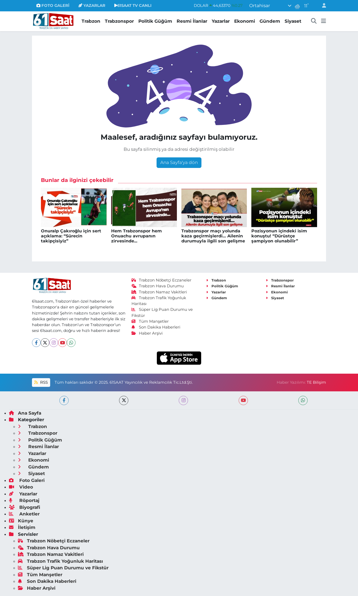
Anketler (24, 514)
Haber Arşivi (147, 333)
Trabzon (91, 21)
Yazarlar (221, 21)
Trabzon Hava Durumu (157, 286)
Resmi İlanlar (192, 21)
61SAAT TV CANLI (133, 5)
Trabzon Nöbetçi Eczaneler (161, 280)
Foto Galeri (27, 480)
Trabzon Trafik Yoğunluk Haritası (60, 561)
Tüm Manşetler (150, 321)
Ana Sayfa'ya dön (179, 162)
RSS (41, 382)
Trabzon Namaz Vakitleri (159, 292)
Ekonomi (244, 21)
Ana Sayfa (25, 413)
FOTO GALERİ (52, 5)
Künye (21, 520)
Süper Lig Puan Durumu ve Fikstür (63, 567)
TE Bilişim (316, 382)
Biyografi (24, 507)
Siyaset (293, 21)
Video (21, 487)
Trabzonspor (119, 21)
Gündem (270, 21)
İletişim (22, 527)
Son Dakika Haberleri (156, 327)
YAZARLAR (91, 5)
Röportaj (24, 500)
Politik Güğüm (155, 21)
